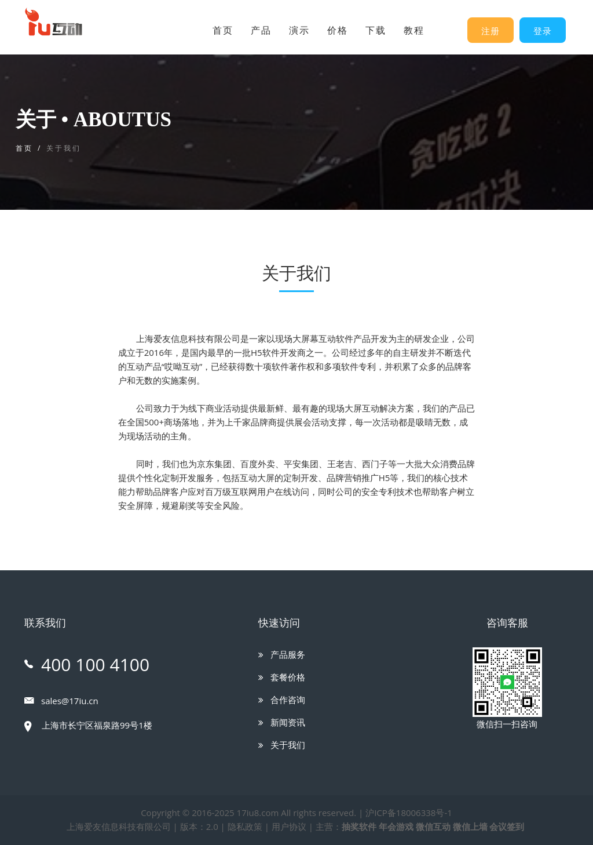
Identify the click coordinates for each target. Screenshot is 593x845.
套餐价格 (281, 677)
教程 (414, 30)
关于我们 (281, 745)
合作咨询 (281, 699)
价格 (337, 30)
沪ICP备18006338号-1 (408, 812)
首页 (223, 30)
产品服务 (281, 654)
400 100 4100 (86, 664)
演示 (299, 30)
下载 (375, 30)
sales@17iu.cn (61, 700)
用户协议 (289, 826)
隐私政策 (245, 826)
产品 (261, 30)
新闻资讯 (281, 722)
